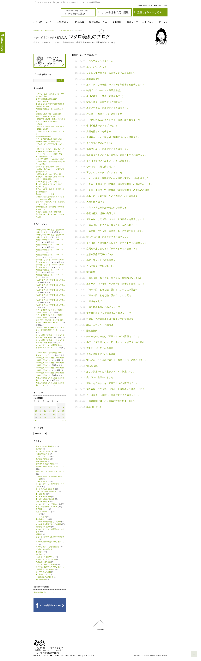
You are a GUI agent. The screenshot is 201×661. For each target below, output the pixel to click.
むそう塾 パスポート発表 (46, 564)
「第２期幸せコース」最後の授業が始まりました (111, 401)
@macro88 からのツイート (44, 592)
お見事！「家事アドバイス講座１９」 (105, 114)
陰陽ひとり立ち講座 (43, 527)
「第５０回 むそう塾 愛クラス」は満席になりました (114, 278)
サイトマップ (89, 656)
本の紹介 (39, 552)
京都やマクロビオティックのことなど (50, 466)
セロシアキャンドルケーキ (99, 61)
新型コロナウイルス (43, 512)
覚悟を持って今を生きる (98, 131)
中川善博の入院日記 (43, 574)
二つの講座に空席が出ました (100, 266)
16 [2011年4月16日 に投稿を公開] (63, 411)
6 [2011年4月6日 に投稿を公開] (49, 408)
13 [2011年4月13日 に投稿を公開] (49, 411)
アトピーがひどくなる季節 (99, 348)
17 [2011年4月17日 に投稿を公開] (36, 414)
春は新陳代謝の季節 (43, 136)
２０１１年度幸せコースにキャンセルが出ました (111, 73)
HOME (36, 30)
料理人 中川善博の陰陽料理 (46, 492)
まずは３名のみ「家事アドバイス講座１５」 (108, 161)
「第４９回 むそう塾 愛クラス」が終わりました (112, 225)
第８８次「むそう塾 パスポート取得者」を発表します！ (115, 389)
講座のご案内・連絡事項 (45, 446)
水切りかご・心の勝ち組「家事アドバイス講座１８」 (113, 137)
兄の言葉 (39, 124)
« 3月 (36, 421)
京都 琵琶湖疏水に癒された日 (47, 116)
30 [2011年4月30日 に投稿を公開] (63, 418)
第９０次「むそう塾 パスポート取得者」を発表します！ (115, 219)
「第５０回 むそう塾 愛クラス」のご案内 (108, 295)
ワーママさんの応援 (43, 572)
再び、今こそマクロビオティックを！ (105, 172)
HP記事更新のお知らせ (44, 577)
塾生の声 (79, 22)
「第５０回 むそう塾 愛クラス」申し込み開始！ (112, 289)
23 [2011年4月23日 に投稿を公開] (63, 414)
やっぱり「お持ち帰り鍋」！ (100, 166)
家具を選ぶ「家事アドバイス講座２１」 (106, 102)
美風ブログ (132, 22)
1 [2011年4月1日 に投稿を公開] (58, 404)
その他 (38, 554)
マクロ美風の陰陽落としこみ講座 (48, 522)
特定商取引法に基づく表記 (71, 656)
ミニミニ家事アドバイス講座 (100, 354)
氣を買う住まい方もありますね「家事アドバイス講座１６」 (116, 155)
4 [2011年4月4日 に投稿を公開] (40, 408)
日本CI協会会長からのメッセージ (103, 307)
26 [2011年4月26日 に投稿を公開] (45, 418)
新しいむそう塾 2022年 (44, 451)
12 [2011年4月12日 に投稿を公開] (45, 411)
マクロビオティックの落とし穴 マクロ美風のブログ (55, 30)
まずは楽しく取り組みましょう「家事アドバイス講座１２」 (116, 243)
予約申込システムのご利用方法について (152, 5)
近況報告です (93, 79)
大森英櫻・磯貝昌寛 (43, 562)
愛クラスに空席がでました (99, 143)
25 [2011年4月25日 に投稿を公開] (40, 418)
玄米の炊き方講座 (42, 459)
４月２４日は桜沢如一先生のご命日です (106, 207)
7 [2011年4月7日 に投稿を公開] (54, 408)
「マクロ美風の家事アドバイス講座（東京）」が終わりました (117, 178)
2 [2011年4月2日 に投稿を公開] (63, 404)
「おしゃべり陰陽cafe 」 (45, 557)
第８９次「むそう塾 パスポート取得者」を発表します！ (115, 284)
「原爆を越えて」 (95, 301)
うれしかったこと (42, 456)
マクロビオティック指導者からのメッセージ (108, 313)
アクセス (163, 22)
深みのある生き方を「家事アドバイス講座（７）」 (112, 383)
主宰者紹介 (62, 22)
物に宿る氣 (92, 366)
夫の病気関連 (41, 579)
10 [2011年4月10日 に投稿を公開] (36, 411)
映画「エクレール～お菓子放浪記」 (104, 90)
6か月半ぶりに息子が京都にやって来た (50, 280)
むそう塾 (41, 647)
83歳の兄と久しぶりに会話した (47, 182)
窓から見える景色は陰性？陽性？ (48, 167)
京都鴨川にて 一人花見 (45, 194)
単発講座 (116, 22)
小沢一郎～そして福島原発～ (100, 260)
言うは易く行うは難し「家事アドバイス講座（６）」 (113, 395)
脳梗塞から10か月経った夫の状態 (48, 114)
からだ (38, 514)
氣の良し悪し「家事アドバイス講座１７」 (107, 149)
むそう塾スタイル (42, 482)
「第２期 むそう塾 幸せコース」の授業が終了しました (115, 231)
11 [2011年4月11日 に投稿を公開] (40, 411)
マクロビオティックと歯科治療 (47, 547)
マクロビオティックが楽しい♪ (47, 504)
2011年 (75, 30)
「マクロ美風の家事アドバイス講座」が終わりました (113, 120)
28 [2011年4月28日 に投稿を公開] (54, 418)
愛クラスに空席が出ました (99, 377)
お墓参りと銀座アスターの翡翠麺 (48, 212)
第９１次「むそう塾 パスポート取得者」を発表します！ (115, 84)
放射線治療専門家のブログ (99, 254)
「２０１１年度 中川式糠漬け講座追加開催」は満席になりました (119, 184)
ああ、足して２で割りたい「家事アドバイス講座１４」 (114, 196)
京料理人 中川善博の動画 (45, 464)
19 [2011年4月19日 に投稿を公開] (45, 414)
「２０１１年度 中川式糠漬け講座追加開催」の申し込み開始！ (118, 190)
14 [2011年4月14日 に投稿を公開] (54, 411)
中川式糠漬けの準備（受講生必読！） (105, 96)
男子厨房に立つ (41, 509)
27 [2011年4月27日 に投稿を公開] (49, 418)
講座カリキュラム (98, 22)
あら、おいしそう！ (96, 67)
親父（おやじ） (94, 407)
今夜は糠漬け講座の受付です (100, 213)
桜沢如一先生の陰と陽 (44, 549)
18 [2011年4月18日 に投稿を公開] (40, 414)
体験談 (38, 534)
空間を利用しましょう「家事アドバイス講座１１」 (112, 248)
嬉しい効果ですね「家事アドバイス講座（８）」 (111, 371)
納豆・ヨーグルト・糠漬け (99, 325)
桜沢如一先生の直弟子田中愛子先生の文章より (109, 319)
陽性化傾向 (92, 330)
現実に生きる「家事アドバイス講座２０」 (107, 108)
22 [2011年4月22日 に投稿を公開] (59, 414)
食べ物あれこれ (41, 519)
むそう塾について (42, 22)
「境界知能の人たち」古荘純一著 (48, 174)
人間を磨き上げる (95, 202)
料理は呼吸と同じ (42, 454)
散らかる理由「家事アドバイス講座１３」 (107, 237)
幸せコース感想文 (42, 502)
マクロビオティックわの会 (46, 559)
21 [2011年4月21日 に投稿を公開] (54, 414)
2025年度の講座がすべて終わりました (50, 159)
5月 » (64, 421)
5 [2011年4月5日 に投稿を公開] (45, 408)
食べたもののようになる (45, 489)
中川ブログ (147, 22)
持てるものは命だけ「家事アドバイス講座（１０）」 (113, 336)
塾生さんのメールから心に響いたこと (50, 471)
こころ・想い (41, 517)
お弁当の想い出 (41, 461)
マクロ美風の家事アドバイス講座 (48, 524)
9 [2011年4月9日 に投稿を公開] (63, 408)
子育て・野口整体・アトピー (47, 507)
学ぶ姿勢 (90, 272)
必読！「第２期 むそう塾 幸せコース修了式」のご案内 (115, 342)
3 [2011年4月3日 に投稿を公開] (35, 408)
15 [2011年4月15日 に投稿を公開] (59, 411)
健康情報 (39, 449)
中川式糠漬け (41, 494)
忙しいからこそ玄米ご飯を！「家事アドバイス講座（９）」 (116, 360)
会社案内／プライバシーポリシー (46, 656)
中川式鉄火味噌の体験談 (45, 499)
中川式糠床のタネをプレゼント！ (103, 125)
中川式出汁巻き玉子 (43, 497)
